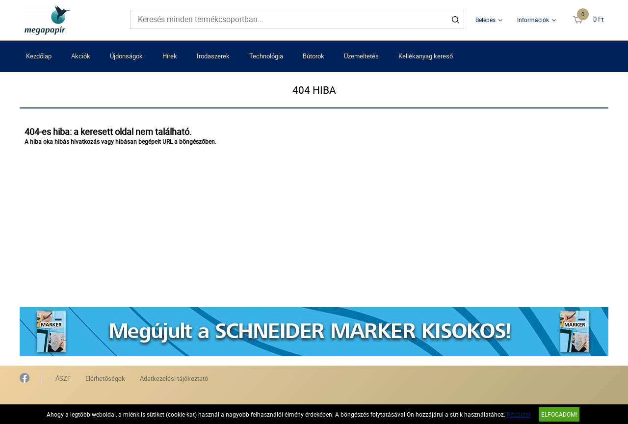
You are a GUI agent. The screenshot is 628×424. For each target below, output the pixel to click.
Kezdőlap (39, 56)
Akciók (80, 56)
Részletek (519, 414)
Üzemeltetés (361, 56)
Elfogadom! (559, 414)
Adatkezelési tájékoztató (174, 378)
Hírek (169, 56)
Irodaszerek (213, 56)
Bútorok (313, 56)
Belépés (485, 20)
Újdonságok (126, 56)
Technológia (266, 56)
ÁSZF (63, 378)
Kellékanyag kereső (425, 56)
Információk (533, 20)
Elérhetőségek (105, 378)
